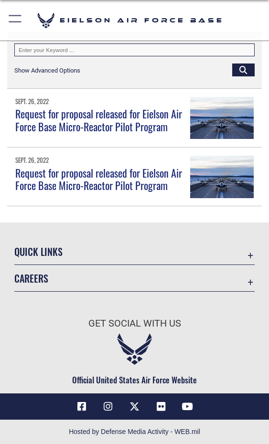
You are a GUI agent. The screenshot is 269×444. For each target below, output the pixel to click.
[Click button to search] (243, 69)
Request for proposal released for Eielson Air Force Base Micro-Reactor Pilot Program (98, 120)
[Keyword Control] (134, 49)
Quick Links (38, 251)
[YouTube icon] (187, 407)
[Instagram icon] (108, 407)
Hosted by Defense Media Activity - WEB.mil (134, 431)
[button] (15, 20)
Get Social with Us (134, 323)
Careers (31, 278)
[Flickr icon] (161, 407)
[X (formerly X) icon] (135, 407)
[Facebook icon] (82, 407)
